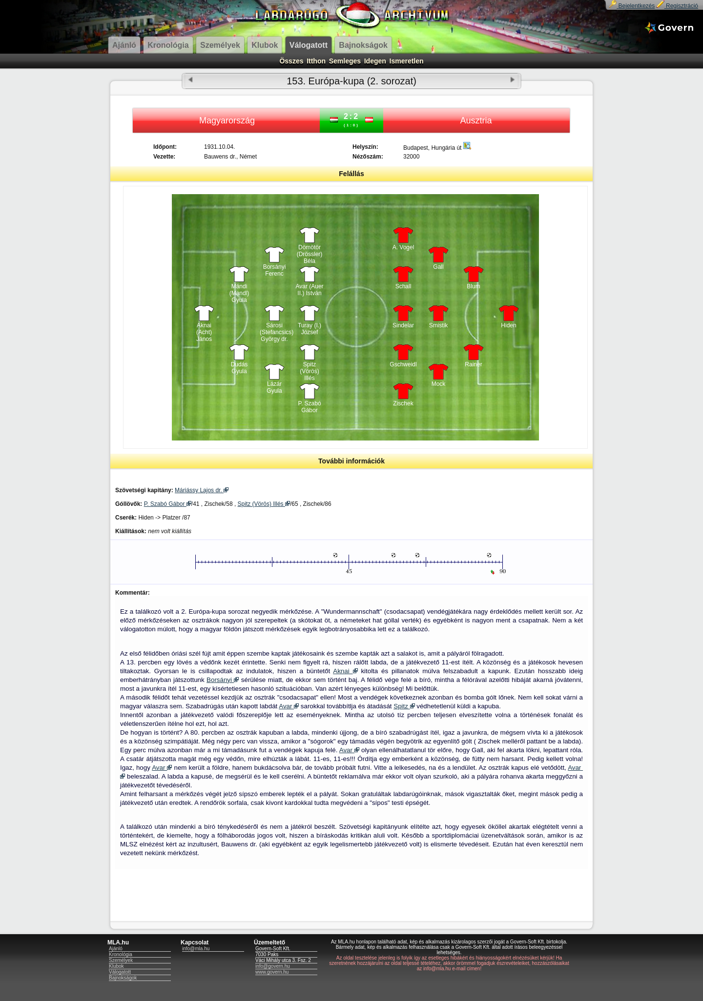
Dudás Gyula (239, 368)
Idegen (375, 61)
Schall (403, 286)
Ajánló (116, 948)
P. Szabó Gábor (309, 407)
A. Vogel (403, 247)
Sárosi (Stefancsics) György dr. (274, 330)
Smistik (438, 325)
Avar (289, 706)
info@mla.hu (195, 948)
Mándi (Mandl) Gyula (239, 291)
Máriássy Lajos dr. (201, 490)
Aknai (345, 671)
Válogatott (120, 972)
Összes (291, 61)
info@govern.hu (272, 966)
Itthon (316, 61)
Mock (439, 383)
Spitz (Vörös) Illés (309, 369)
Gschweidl (403, 364)
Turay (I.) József (309, 329)
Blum (473, 286)
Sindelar (403, 325)
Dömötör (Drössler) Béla (310, 252)
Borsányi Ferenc (274, 270)
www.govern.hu (272, 972)
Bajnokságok (123, 978)
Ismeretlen (407, 61)
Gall (438, 266)
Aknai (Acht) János (204, 330)
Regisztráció (677, 5)
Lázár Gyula (274, 387)
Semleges (345, 61)
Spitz (403, 706)
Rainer (473, 364)
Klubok (116, 966)
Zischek (403, 403)
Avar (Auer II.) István (309, 290)
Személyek (121, 960)
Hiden (508, 325)
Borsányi (223, 679)
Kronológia (120, 954)
